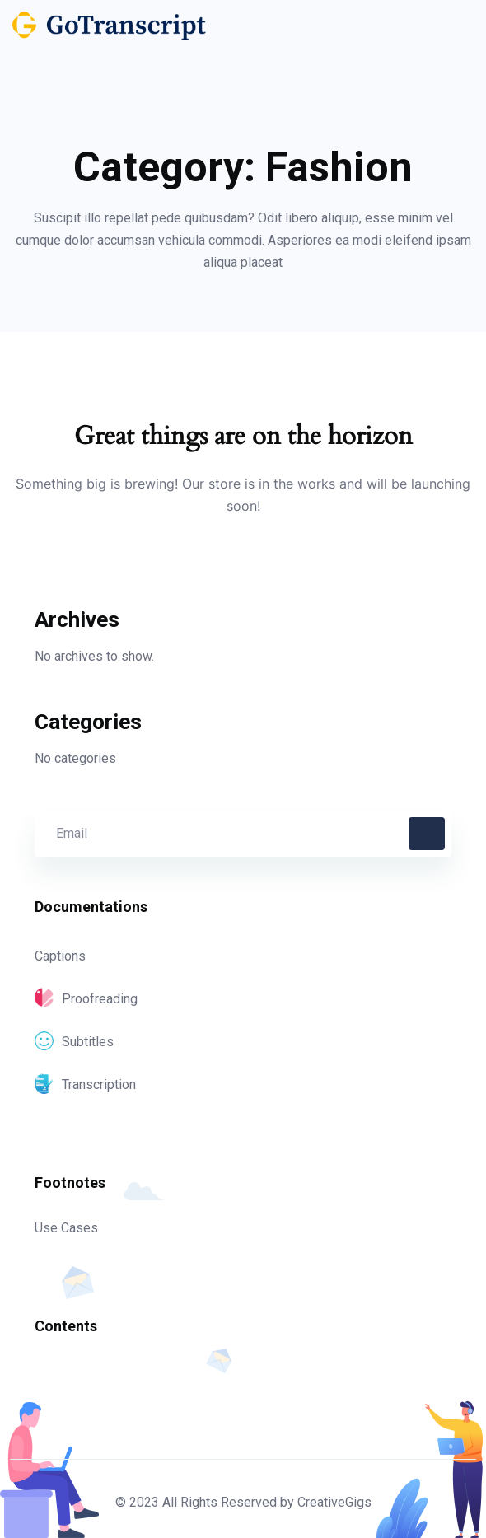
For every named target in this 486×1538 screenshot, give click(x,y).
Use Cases (66, 1228)
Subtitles (74, 1041)
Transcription (85, 1084)
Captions (60, 956)
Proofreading (86, 999)
